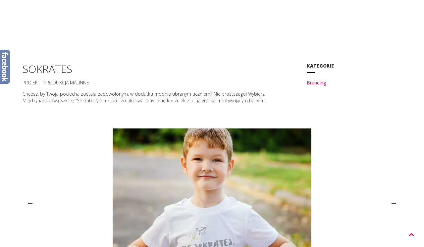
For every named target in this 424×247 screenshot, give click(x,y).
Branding (316, 82)
